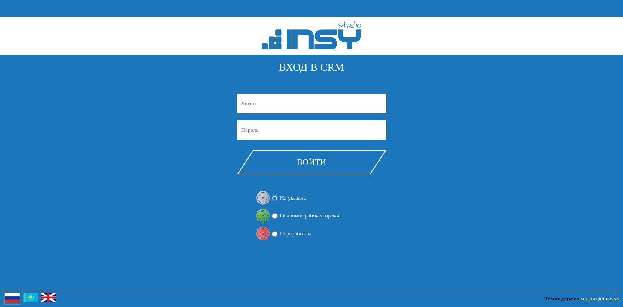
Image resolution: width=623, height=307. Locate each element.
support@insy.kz (599, 298)
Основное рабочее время (309, 215)
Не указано (293, 197)
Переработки (295, 233)
